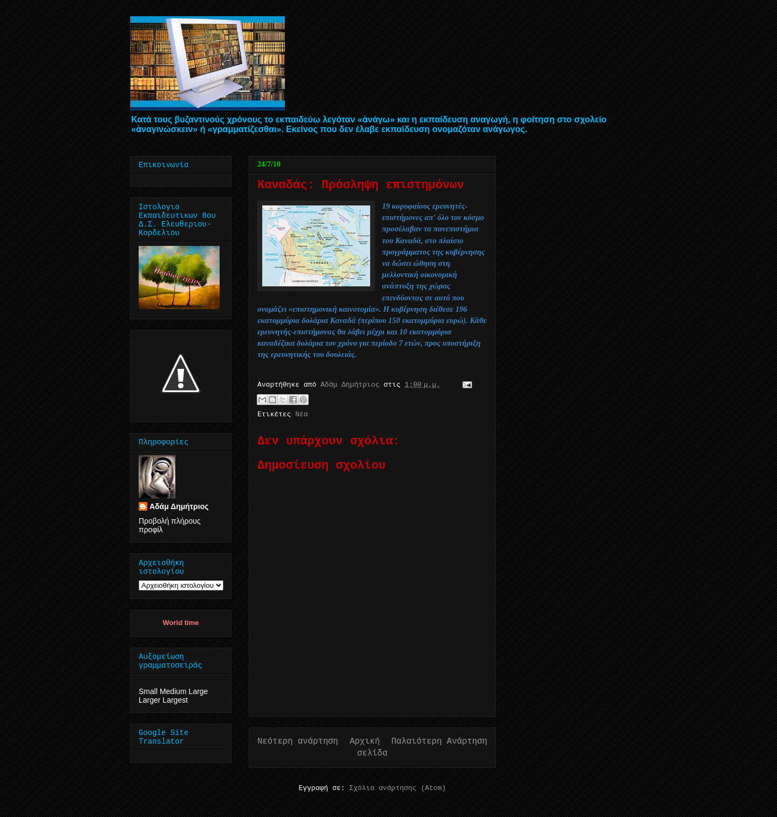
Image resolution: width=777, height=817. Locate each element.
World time (181, 623)
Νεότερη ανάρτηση (297, 741)
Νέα (301, 414)
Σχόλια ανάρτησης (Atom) (397, 788)
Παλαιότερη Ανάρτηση (439, 741)
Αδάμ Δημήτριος (179, 506)
